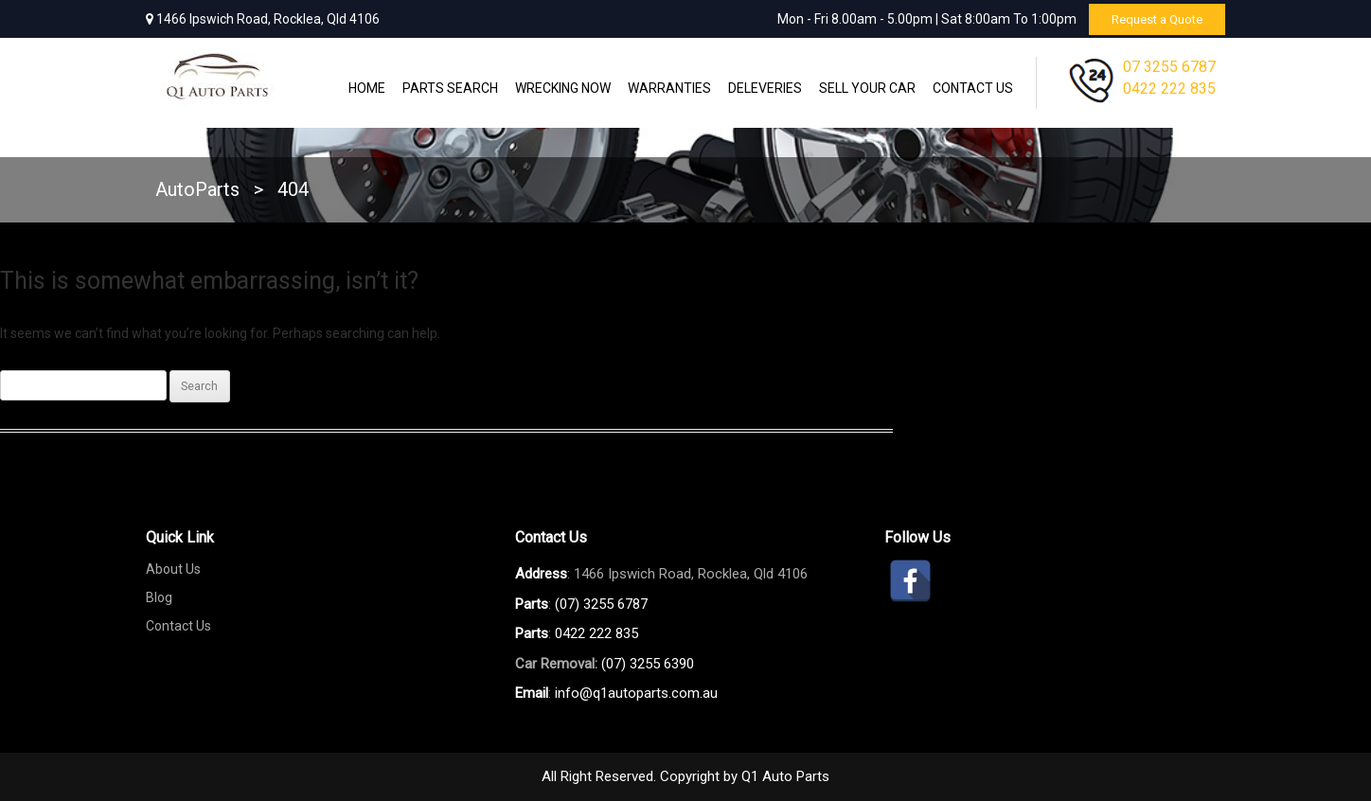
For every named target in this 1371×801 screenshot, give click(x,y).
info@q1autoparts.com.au (636, 693)
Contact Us (973, 88)
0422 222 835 (1169, 89)
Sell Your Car (867, 88)
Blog (159, 597)
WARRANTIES (669, 88)
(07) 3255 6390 (647, 663)
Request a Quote (1151, 19)
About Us (173, 569)
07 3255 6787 (1169, 67)
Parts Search (450, 88)
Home (366, 88)
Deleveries (765, 88)
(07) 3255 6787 (601, 604)
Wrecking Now (563, 88)
